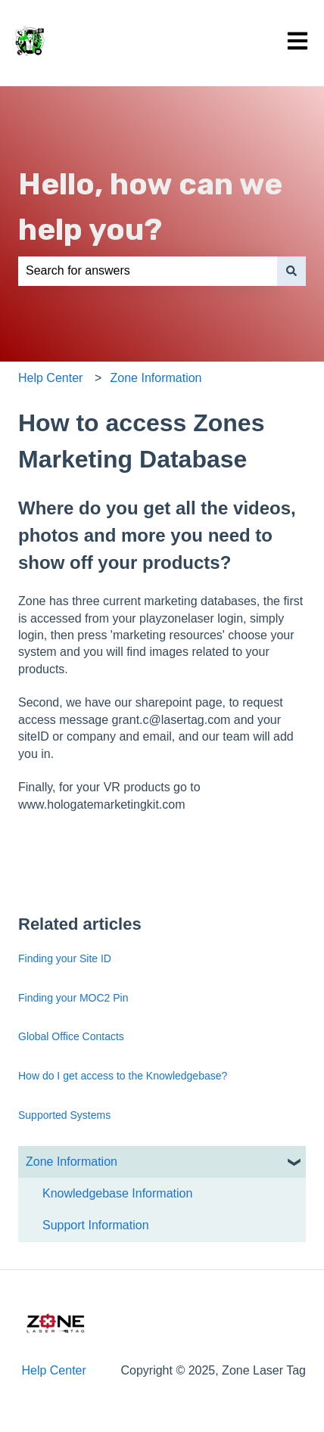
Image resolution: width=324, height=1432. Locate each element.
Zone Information (156, 377)
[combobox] (147, 270)
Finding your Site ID (64, 958)
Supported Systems (64, 1115)
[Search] (291, 270)
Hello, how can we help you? (150, 206)
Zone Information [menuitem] (71, 1161)
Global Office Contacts (71, 1036)
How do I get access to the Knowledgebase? (122, 1076)
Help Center (50, 377)
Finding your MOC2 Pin (73, 998)
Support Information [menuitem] (95, 1225)
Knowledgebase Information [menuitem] (117, 1193)
